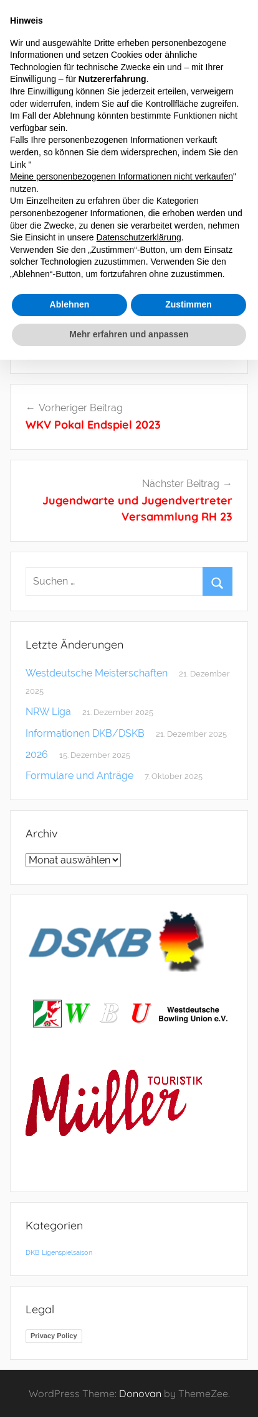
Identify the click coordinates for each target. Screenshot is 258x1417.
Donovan (140, 1393)
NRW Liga (48, 712)
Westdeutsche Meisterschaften (97, 673)
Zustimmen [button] (188, 304)
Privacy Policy (54, 1335)
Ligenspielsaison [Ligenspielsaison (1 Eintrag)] (67, 1252)
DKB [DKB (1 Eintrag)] (32, 1252)
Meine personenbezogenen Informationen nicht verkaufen (121, 176)
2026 (37, 754)
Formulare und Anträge (79, 775)
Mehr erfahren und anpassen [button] (128, 334)
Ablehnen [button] (70, 304)
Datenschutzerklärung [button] (139, 237)
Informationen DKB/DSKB (85, 733)
